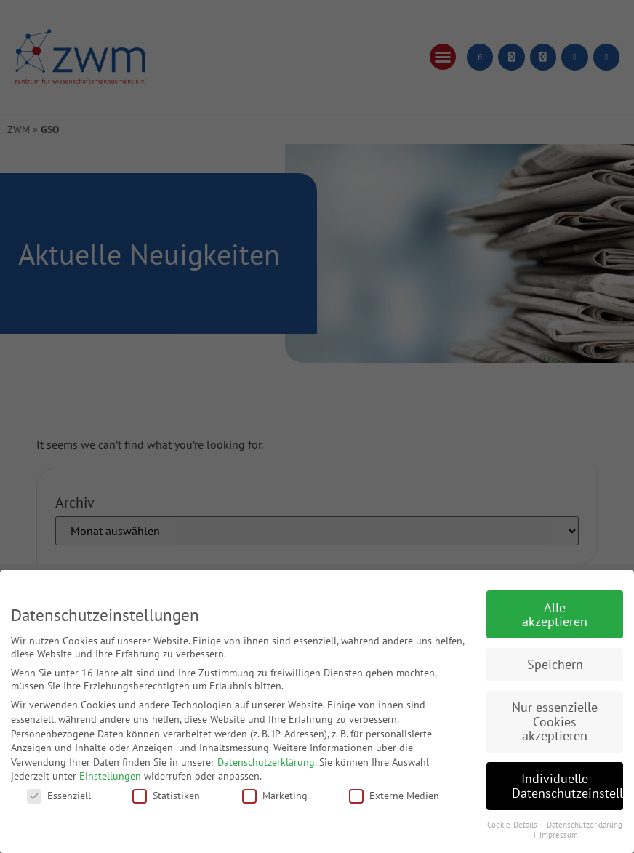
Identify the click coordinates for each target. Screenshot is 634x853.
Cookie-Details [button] (513, 825)
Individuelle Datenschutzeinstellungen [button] (567, 785)
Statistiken (166, 795)
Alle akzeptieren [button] (554, 614)
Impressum (558, 835)
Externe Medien (394, 795)
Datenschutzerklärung (266, 762)
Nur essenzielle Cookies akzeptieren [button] (555, 721)
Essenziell (59, 795)
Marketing (275, 795)
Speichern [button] (555, 664)
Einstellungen (110, 775)
